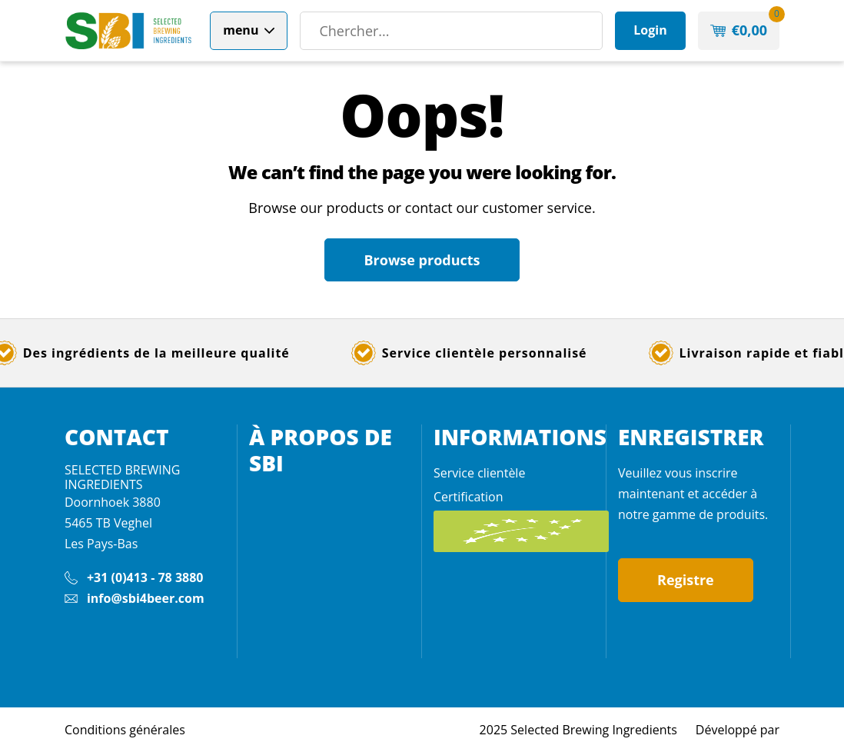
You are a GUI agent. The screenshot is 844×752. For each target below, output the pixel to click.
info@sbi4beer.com (145, 598)
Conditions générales (125, 729)
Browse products (422, 260)
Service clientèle (479, 472)
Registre (685, 580)
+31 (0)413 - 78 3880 (145, 577)
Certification (468, 496)
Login (649, 30)
